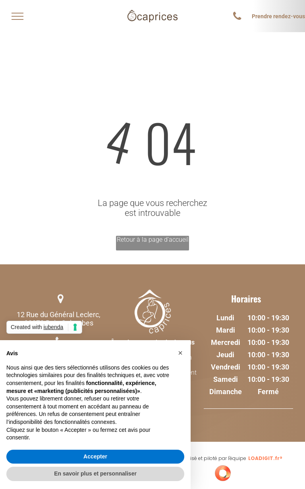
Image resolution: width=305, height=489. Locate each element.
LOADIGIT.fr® (265, 458)
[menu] (17, 16)
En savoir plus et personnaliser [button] (95, 473)
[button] (180, 353)
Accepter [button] (95, 456)
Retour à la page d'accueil (153, 239)
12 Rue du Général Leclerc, (58, 314)
